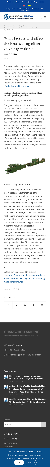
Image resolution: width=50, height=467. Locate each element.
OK (19, 462)
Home (15, 26)
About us (10, 2)
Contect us (31, 462)
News (25, 26)
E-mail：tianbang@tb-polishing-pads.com (30, 2)
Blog (20, 26)
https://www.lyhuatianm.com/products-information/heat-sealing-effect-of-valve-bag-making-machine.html (24, 278)
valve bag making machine (18, 86)
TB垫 (17, 289)
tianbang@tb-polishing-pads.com (25, 354)
